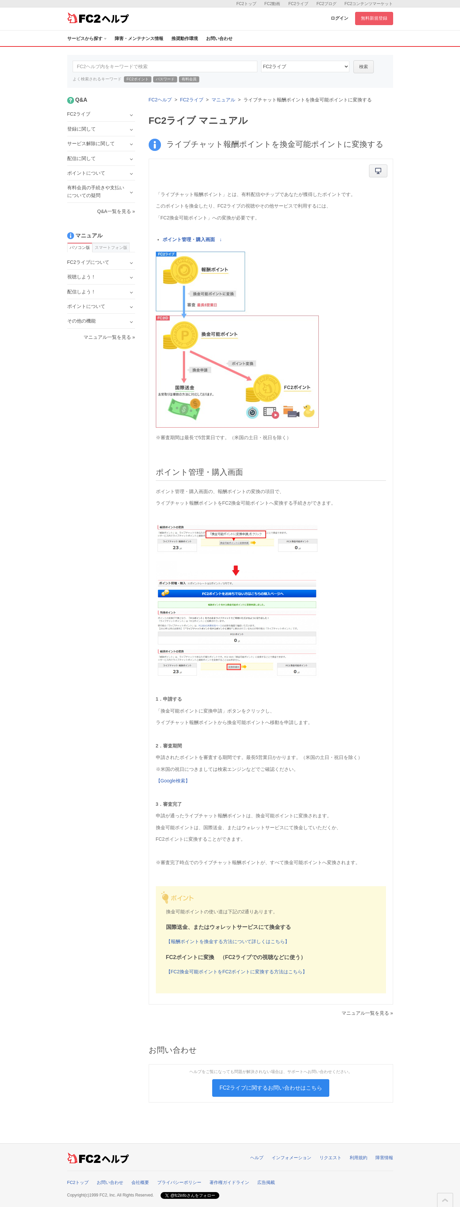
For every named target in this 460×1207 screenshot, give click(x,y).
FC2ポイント (138, 79)
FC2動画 (272, 3)
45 (305, 66)
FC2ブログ (326, 3)
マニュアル (223, 99)
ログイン (339, 18)
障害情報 (384, 1157)
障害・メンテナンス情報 (139, 38)
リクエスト (330, 1157)
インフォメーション (291, 1157)
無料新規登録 (374, 18)
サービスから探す (87, 38)
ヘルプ (256, 1157)
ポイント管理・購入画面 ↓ (192, 239)
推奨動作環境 (184, 38)
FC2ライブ (298, 3)
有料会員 (189, 79)
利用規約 (358, 1157)
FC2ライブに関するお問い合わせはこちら (270, 1088)
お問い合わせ (219, 38)
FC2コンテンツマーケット (369, 3)
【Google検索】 (173, 780)
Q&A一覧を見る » (116, 211)
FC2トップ (246, 3)
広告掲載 (266, 1182)
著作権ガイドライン (229, 1182)
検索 (363, 66)
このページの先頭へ (445, 1200)
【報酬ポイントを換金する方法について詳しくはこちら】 (228, 941)
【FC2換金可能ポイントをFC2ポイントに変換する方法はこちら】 (237, 971)
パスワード (165, 79)
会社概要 (140, 1182)
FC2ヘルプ (160, 99)
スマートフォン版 (111, 247)
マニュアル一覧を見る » (367, 1013)
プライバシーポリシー (179, 1182)
